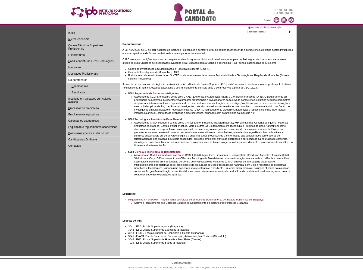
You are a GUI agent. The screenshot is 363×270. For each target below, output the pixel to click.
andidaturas (80, 86)
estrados (74, 67)
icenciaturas (76, 55)
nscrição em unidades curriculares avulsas (89, 100)
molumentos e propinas (83, 114)
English (267, 20)
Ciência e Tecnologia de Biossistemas (158, 151)
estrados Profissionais (83, 73)
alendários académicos (83, 120)
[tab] (253, 28)
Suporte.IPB (231, 268)
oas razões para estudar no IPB (88, 133)
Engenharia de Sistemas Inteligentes (157, 93)
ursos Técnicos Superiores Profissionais (85, 47)
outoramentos (77, 80)
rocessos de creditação (83, 108)
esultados (78, 92)
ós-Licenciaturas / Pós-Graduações (90, 61)
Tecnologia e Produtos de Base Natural (158, 119)
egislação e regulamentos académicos (92, 127)
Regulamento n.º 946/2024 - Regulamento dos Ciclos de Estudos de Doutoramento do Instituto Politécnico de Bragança (195, 199)
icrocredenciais (78, 39)
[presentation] (253, 28)
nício (71, 33)
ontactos (74, 145)
